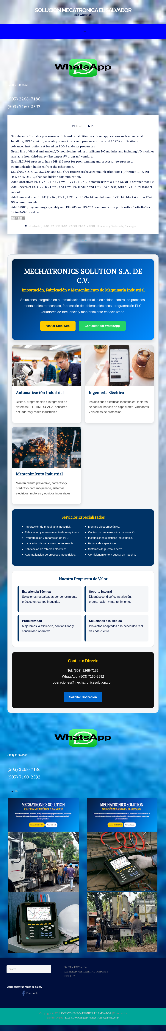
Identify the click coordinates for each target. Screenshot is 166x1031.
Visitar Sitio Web (58, 325)
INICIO (20, 791)
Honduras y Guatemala (110, 226)
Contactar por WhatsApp (102, 325)
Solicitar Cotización (83, 697)
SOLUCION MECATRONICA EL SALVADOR (83, 10)
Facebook (29, 993)
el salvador (35, 226)
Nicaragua (130, 226)
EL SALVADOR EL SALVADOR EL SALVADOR (69, 226)
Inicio (83, 240)
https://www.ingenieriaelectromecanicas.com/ (92, 1017)
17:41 (79, 126)
